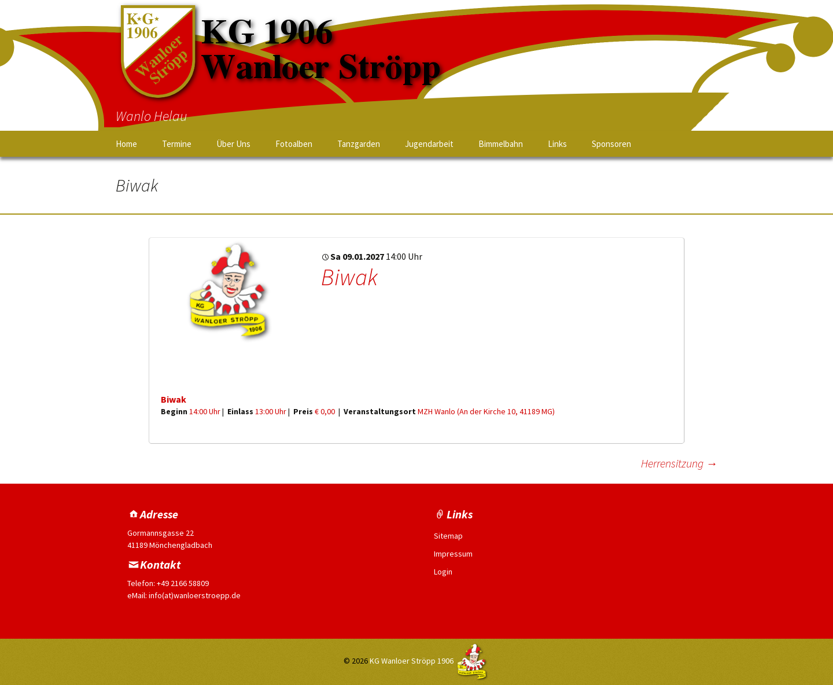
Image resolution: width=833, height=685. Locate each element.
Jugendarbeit (429, 143)
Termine (176, 143)
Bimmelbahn (500, 143)
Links (557, 143)
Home (126, 143)
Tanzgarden (358, 143)
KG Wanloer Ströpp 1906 (412, 660)
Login (443, 571)
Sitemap (448, 536)
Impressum (453, 553)
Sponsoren (611, 143)
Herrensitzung (679, 463)
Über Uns (233, 143)
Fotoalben (293, 143)
